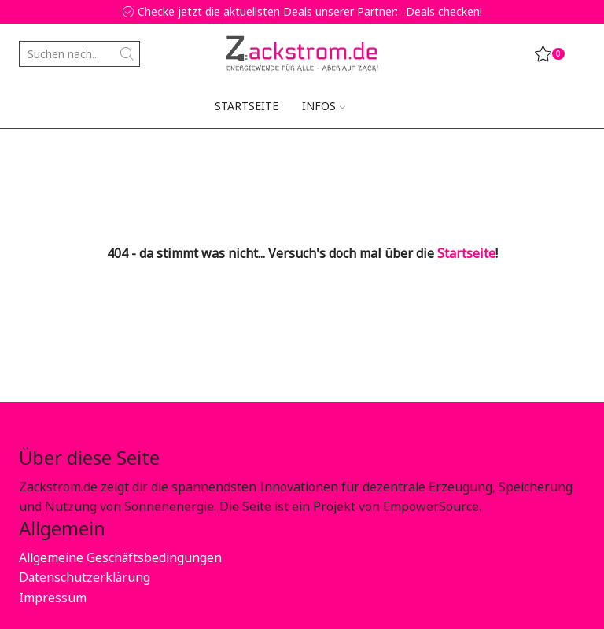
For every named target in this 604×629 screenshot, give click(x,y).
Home (35, 153)
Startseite (246, 105)
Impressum (53, 597)
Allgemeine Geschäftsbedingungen (121, 557)
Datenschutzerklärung (85, 577)
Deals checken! (444, 11)
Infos (323, 105)
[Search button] (127, 54)
